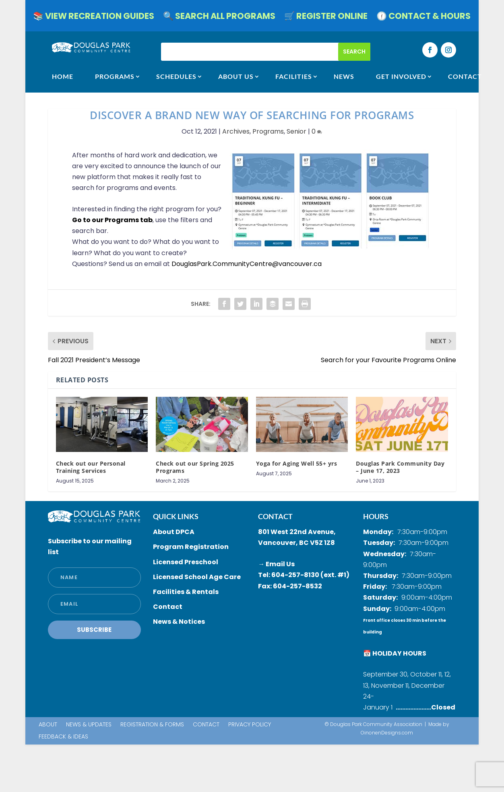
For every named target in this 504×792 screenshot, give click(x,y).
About (48, 725)
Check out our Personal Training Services (91, 467)
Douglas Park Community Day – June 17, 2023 (400, 467)
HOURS (375, 516)
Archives (236, 131)
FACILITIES (293, 76)
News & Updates (89, 725)
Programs (114, 76)
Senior (296, 131)
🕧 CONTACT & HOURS (423, 17)
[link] (246, 263)
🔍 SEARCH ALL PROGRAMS (219, 17)
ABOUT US (236, 76)
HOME (62, 76)
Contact (206, 725)
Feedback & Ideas (63, 737)
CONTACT (465, 76)
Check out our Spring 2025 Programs (195, 467)
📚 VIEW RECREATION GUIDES (93, 17)
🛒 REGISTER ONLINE (326, 17)
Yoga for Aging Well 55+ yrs (296, 463)
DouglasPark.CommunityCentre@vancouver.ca (246, 263)
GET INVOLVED (401, 76)
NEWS (344, 76)
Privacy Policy (249, 725)
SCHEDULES (176, 76)
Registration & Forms (152, 725)
